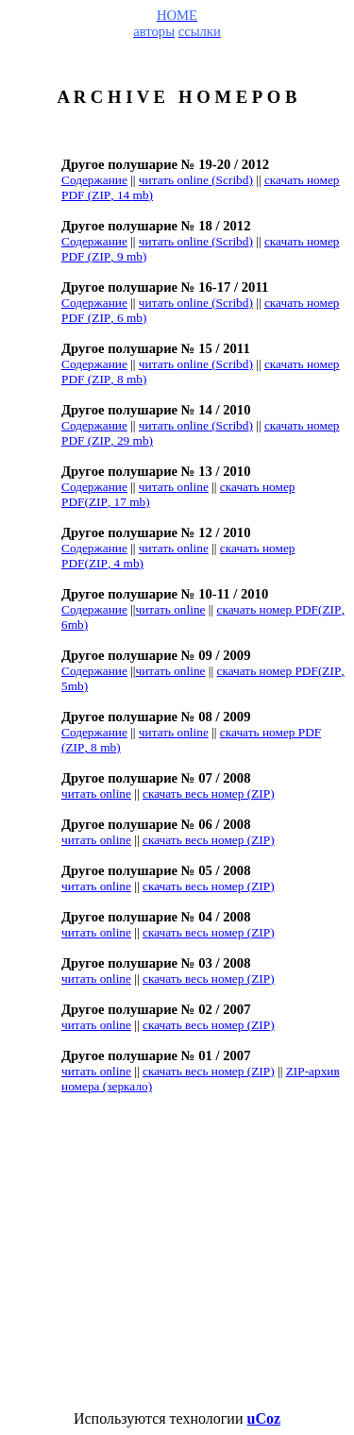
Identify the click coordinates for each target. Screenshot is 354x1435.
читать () (196, 180)
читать (174, 487)
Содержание (94, 180)
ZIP (209, 793)
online (174, 732)
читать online (171, 671)
